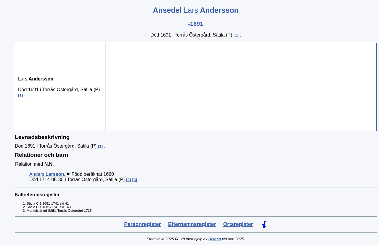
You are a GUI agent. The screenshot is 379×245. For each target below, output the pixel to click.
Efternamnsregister (192, 224)
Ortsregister (238, 224)
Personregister (142, 224)
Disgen (214, 239)
